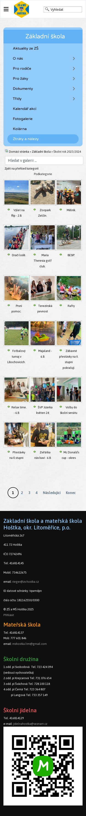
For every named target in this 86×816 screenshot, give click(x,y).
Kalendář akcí (24, 108)
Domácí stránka (19, 151)
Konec (71, 493)
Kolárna (20, 129)
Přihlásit (8, 615)
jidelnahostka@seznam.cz (30, 724)
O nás (18, 58)
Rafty (71, 306)
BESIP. (71, 255)
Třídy (17, 98)
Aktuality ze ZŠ (26, 48)
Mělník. (71, 210)
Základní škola (41, 151)
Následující (52, 493)
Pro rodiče (22, 68)
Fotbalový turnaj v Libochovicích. (16, 356)
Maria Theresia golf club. (42, 260)
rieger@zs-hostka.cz (25, 581)
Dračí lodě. (19, 255)
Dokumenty (23, 88)
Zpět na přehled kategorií (22, 168)
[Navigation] (6, 9)
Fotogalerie (23, 119)
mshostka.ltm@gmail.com (29, 644)
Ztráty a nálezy (26, 139)
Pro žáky (20, 78)
